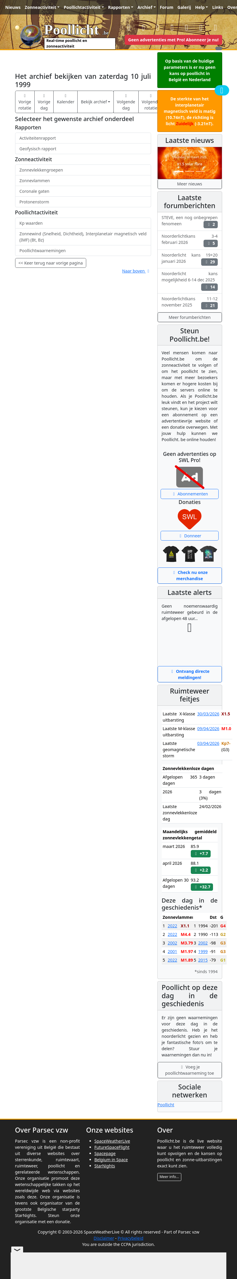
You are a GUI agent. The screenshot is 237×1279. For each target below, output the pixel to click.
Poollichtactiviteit (82, 7)
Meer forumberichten (190, 317)
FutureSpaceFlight (112, 1147)
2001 (172, 951)
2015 (203, 960)
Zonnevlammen (35, 180)
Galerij (184, 7)
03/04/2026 (208, 743)
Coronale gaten (34, 191)
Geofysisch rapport (38, 148)
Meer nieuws (189, 184)
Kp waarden (31, 223)
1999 (203, 951)
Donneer (189, 536)
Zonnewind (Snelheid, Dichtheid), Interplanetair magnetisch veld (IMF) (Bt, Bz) (83, 237)
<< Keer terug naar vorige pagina (50, 263)
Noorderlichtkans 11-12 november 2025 (190, 302)
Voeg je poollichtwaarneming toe (189, 1070)
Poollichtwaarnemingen (43, 250)
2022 (172, 926)
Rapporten (119, 7)
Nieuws (13, 7)
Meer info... (169, 1176)
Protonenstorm (34, 202)
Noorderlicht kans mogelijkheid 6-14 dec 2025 (190, 281)
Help (200, 7)
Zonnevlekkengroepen (41, 170)
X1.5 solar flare (189, 164)
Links (217, 7)
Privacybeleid (130, 1238)
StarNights (105, 1166)
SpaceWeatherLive (112, 1141)
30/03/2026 (208, 714)
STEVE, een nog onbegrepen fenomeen (190, 221)
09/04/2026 (208, 728)
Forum (166, 7)
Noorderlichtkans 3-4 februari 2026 (190, 240)
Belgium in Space (111, 1159)
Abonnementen (189, 494)
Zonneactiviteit (40, 7)
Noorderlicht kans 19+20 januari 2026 (190, 259)
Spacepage (105, 1153)
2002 (172, 943)
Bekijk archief (94, 102)
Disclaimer (104, 1238)
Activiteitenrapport (38, 138)
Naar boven (136, 271)
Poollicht (166, 1104)
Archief (144, 7)
